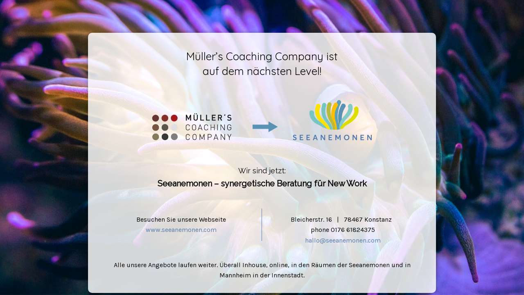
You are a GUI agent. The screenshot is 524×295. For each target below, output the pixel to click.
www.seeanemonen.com (181, 230)
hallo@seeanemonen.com (343, 240)
